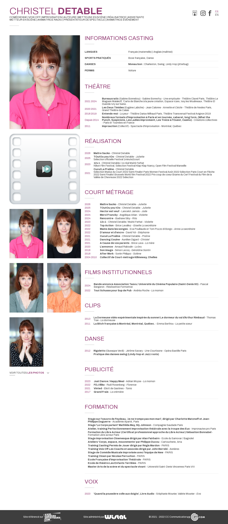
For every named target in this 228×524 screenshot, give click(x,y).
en (216, 15)
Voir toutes (29, 373)
